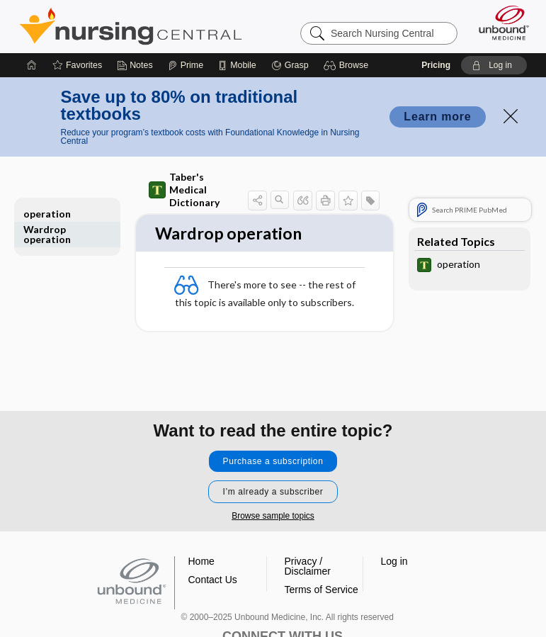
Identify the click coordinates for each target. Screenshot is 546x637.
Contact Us (212, 579)
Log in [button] (394, 561)
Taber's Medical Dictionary (184, 189)
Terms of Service (321, 589)
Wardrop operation (47, 234)
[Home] (32, 65)
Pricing (435, 65)
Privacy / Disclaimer (308, 566)
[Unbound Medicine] (499, 23)
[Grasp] (290, 65)
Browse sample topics (273, 516)
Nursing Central (130, 26)
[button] (348, 65)
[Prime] (185, 65)
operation (47, 214)
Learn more (437, 117)
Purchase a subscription (273, 461)
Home (201, 561)
